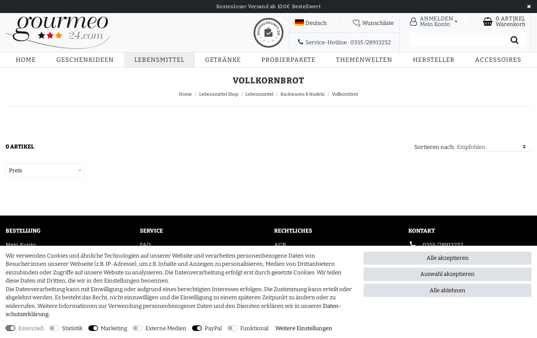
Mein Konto (21, 245)
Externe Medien (165, 328)
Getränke (223, 59)
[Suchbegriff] (456, 40)
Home (26, 59)
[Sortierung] (493, 147)
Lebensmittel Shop (218, 94)
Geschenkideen (85, 59)
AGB (280, 245)
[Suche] (514, 40)
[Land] (311, 23)
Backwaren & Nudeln (302, 94)
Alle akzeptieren (448, 258)
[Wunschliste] (373, 22)
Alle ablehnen (447, 290)
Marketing (114, 328)
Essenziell (31, 328)
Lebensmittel (159, 59)
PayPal (213, 328)
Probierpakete (288, 59)
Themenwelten (364, 59)
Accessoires (498, 59)
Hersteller (434, 59)
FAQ (145, 245)
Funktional (254, 328)
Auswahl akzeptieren (447, 274)
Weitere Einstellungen (303, 328)
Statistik (72, 328)
